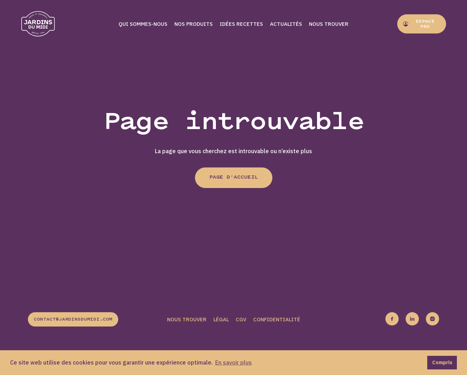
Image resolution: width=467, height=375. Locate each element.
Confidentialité (276, 319)
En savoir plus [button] (233, 362)
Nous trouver (328, 24)
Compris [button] (442, 362)
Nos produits (193, 24)
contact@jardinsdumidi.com (73, 319)
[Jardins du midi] (45, 24)
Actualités (286, 24)
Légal (221, 319)
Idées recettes (241, 24)
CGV (241, 319)
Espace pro (419, 24)
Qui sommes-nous (143, 24)
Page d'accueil (233, 177)
